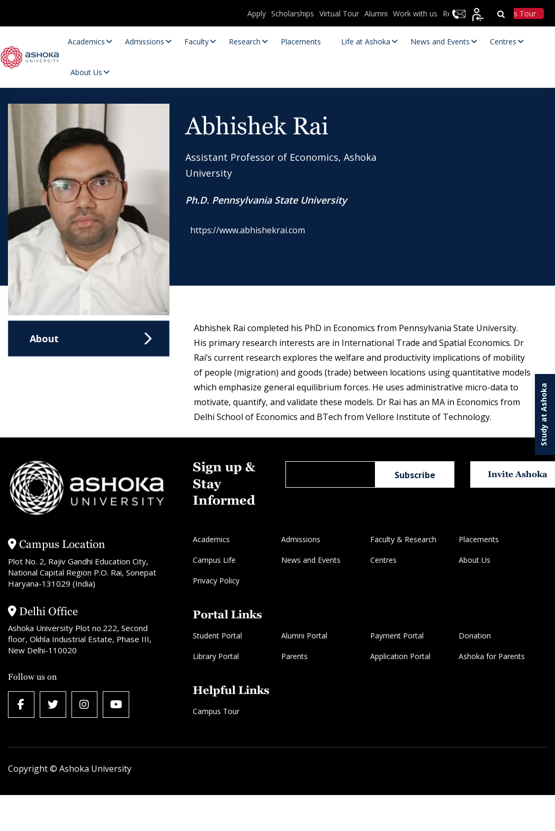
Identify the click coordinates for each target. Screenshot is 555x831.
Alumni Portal (304, 636)
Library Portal (216, 656)
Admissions (300, 539)
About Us (474, 560)
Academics (211, 539)
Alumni (376, 13)
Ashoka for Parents (492, 656)
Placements (479, 539)
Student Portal (217, 636)
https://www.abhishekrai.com (253, 232)
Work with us (415, 13)
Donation (475, 636)
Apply (256, 13)
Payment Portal (397, 636)
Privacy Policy (216, 581)
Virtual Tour (339, 13)
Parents (294, 656)
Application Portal (400, 656)
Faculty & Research (403, 539)
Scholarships (292, 13)
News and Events (311, 560)
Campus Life (214, 560)
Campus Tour (216, 711)
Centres (383, 560)
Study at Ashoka (544, 414)
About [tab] (44, 338)
